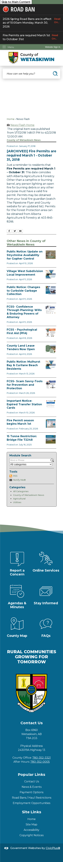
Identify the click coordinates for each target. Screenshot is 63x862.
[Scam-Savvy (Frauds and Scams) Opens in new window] (50, 384)
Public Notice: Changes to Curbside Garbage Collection (23, 291)
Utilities (17, 502)
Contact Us (31, 781)
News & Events (31, 786)
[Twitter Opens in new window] (14, 231)
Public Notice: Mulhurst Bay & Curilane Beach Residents (23, 365)
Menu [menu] (11, 47)
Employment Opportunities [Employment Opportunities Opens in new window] (31, 803)
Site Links (31, 812)
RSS (15, 476)
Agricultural (19, 498)
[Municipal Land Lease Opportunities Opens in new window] (50, 349)
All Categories (21, 491)
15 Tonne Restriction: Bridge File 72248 (22, 438)
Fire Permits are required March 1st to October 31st (31, 37)
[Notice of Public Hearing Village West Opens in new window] (50, 274)
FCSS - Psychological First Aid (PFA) (22, 331)
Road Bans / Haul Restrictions (31, 797)
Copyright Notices (31, 835)
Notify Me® (19, 480)
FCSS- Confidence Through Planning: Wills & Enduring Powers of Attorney (24, 312)
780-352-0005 (40, 761)
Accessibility (31, 829)
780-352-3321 (41, 757)
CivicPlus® (53, 848)
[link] (52, 47)
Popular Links (31, 774)
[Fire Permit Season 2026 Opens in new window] (50, 423)
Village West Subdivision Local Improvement (25, 273)
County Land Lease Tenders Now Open (21, 347)
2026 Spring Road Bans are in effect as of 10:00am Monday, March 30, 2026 (31, 22)
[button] (55, 73)
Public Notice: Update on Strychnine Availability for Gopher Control (25, 255)
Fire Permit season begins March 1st (20, 422)
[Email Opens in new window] (20, 231)
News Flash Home (22, 125)
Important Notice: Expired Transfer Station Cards (24, 404)
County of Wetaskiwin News (28, 495)
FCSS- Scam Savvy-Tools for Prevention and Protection (25, 385)
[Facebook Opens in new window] (9, 231)
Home (10, 119)
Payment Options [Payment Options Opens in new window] (31, 792)
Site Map (31, 824)
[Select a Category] (30, 464)
